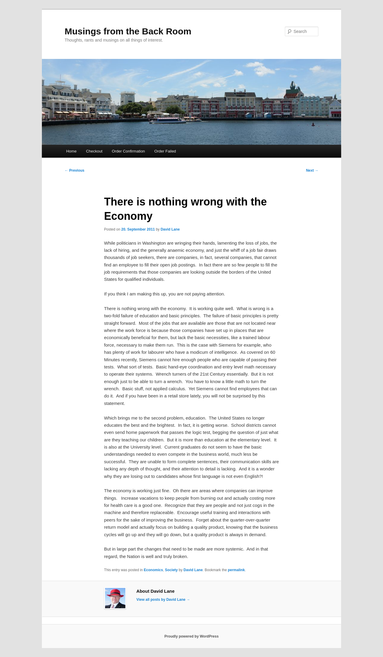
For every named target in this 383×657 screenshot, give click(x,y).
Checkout (94, 151)
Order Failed (165, 151)
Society (171, 570)
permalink (236, 570)
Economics (153, 570)
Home (71, 151)
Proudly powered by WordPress (191, 636)
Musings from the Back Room (128, 31)
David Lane (170, 229)
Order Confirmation (128, 151)
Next (312, 170)
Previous (74, 170)
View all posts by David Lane (163, 599)
